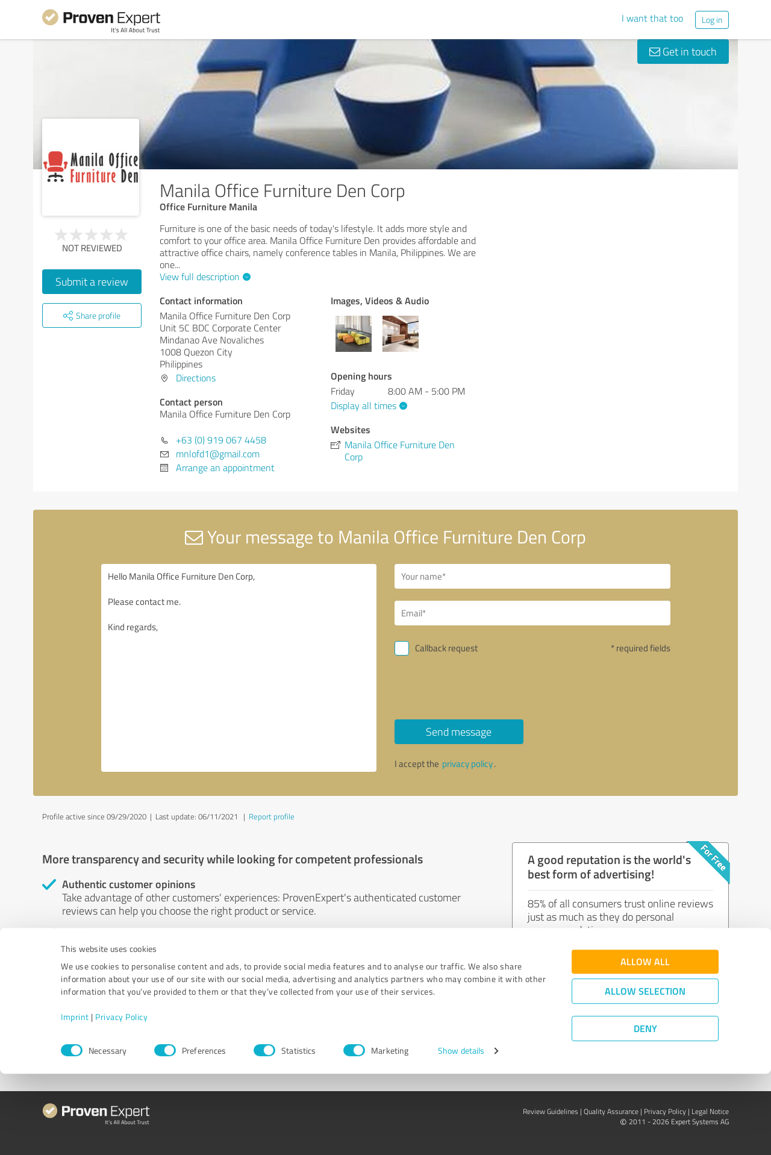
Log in (712, 19)
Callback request (446, 648)
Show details (461, 1132)
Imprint (75, 1098)
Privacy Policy (121, 1098)
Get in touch (683, 51)
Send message (459, 731)
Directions (196, 377)
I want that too (652, 18)
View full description (204, 276)
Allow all (645, 1043)
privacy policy (467, 763)
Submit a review (91, 281)
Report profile (272, 816)
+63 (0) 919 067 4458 (221, 439)
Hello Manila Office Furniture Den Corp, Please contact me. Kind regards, (239, 668)
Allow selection (645, 1073)
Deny (645, 1110)
